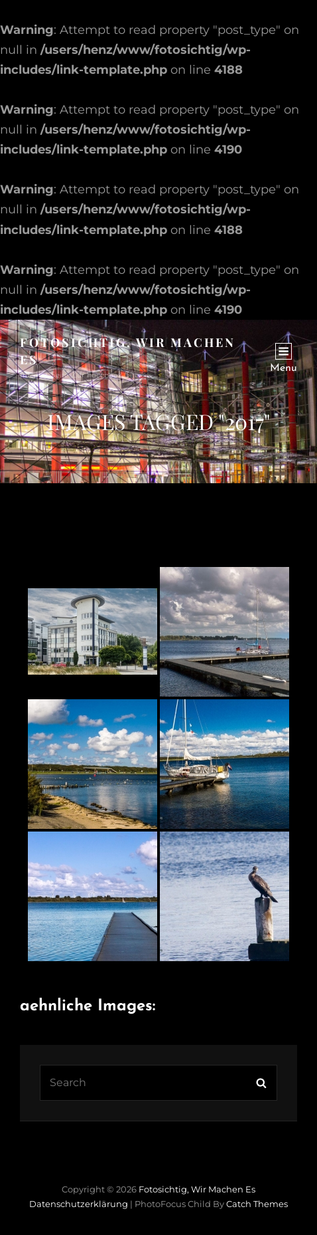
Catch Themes (257, 1203)
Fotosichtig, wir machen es (197, 1189)
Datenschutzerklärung (78, 1203)
